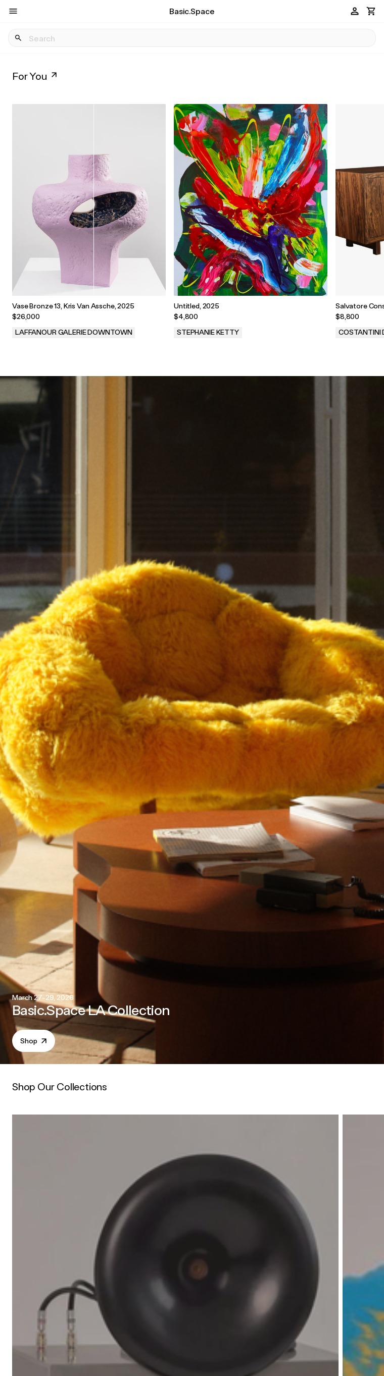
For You (35, 76)
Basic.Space (191, 11)
